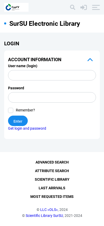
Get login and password (27, 128)
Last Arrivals (52, 188)
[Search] (72, 7)
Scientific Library (52, 179)
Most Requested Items (52, 196)
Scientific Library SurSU (44, 216)
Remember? (25, 110)
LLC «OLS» (49, 210)
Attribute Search (52, 171)
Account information (34, 59)
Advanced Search (52, 162)
